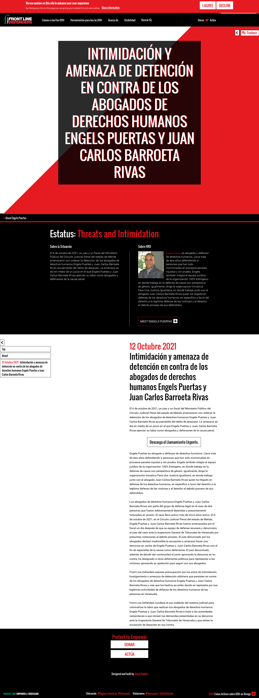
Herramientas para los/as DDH (86, 20)
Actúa (213, 20)
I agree (207, 5)
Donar (201, 20)
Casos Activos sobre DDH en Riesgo (230, 694)
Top (3, 349)
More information (111, 8)
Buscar (146, 20)
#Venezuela (124, 693)
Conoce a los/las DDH (53, 20)
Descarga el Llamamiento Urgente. (174, 442)
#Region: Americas (107, 693)
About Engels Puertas (15, 218)
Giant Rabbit (141, 674)
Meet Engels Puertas (156, 321)
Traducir (252, 32)
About (5, 356)
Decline (225, 5)
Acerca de (113, 20)
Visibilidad (129, 20)
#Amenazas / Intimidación (159, 693)
